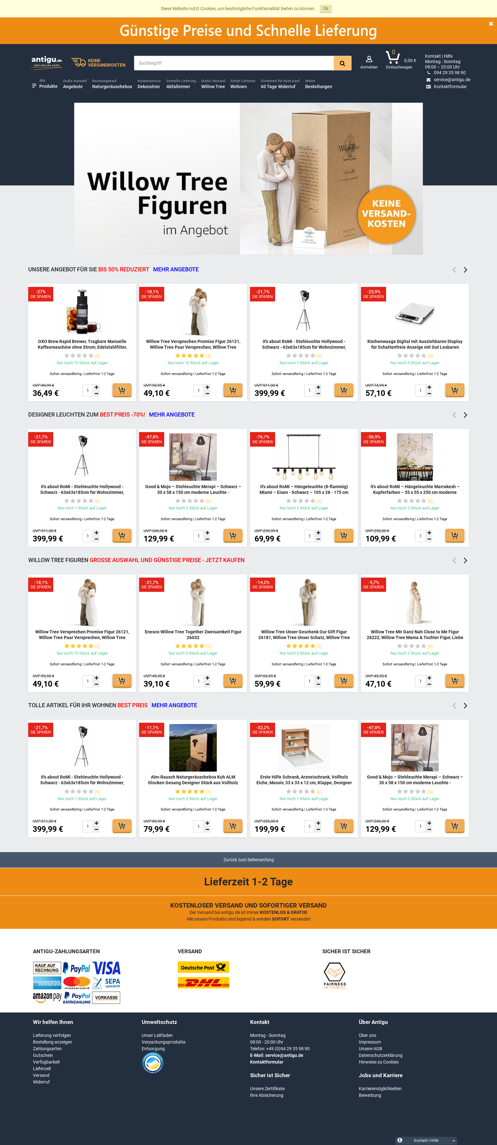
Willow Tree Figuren (136, 560)
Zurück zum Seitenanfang (248, 859)
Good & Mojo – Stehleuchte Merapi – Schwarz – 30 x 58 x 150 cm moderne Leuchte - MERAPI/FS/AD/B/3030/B (193, 492)
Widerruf (41, 1081)
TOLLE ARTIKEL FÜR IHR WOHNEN (112, 705)
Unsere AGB (370, 1048)
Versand (41, 1075)
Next (465, 270)
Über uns (367, 1035)
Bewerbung (370, 1095)
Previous (454, 270)
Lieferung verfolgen (52, 1035)
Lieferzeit (42, 1068)
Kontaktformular (446, 86)
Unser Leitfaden (157, 1035)
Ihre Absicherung (266, 1095)
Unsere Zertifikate (267, 1088)
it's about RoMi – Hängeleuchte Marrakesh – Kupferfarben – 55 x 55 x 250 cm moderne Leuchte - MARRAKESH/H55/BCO (415, 492)
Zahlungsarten (47, 1048)
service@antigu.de (447, 79)
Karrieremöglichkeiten (380, 1088)
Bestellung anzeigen (52, 1042)
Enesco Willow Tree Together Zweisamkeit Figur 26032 (193, 634)
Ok (325, 8)
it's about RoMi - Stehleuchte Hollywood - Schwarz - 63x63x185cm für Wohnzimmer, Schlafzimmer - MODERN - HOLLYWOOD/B (304, 347)
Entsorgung (153, 1048)
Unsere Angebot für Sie (113, 269)
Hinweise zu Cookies (379, 1061)
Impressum (370, 1042)
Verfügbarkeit (46, 1061)
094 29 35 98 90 (445, 72)
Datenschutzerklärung (381, 1055)
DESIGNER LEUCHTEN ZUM (111, 414)
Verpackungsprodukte (163, 1042)
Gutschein (43, 1055)
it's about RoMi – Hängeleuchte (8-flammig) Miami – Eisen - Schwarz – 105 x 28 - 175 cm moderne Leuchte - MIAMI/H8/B (304, 492)
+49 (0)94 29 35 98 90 (288, 1048)
